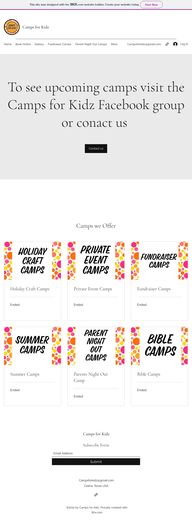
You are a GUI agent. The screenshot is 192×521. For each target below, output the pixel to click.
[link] (32, 289)
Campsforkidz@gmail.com (144, 44)
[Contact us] (96, 148)
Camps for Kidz (36, 27)
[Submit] (96, 461)
